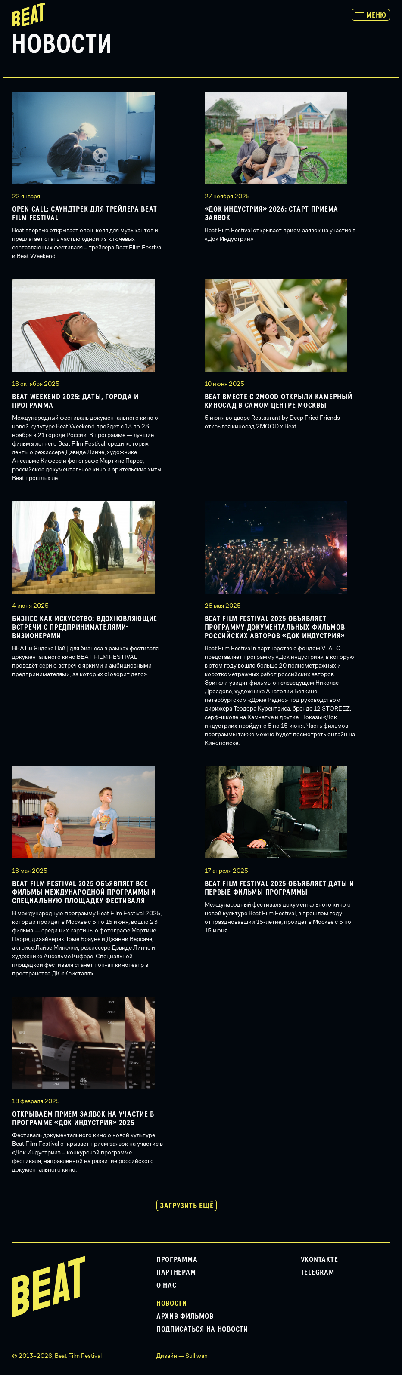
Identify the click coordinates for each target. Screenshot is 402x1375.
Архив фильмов (184, 1316)
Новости (171, 1303)
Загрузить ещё (186, 1206)
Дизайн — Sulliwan (182, 1356)
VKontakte (319, 1260)
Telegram (317, 1273)
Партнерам (176, 1273)
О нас (166, 1285)
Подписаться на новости (202, 1329)
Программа (176, 1260)
